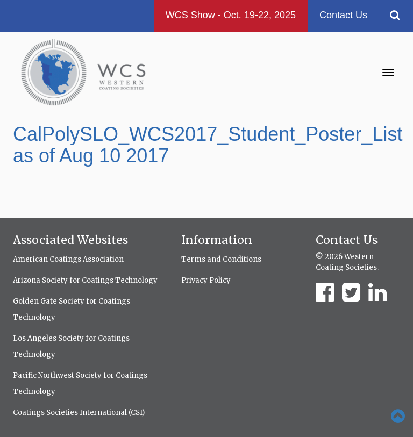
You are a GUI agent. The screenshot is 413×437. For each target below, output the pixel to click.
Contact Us (343, 15)
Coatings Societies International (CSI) (79, 412)
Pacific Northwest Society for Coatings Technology (80, 383)
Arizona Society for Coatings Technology (85, 280)
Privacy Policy (206, 280)
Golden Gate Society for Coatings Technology (71, 309)
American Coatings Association (68, 259)
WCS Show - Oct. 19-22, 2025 (231, 15)
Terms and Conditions (221, 259)
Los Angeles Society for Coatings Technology (71, 346)
